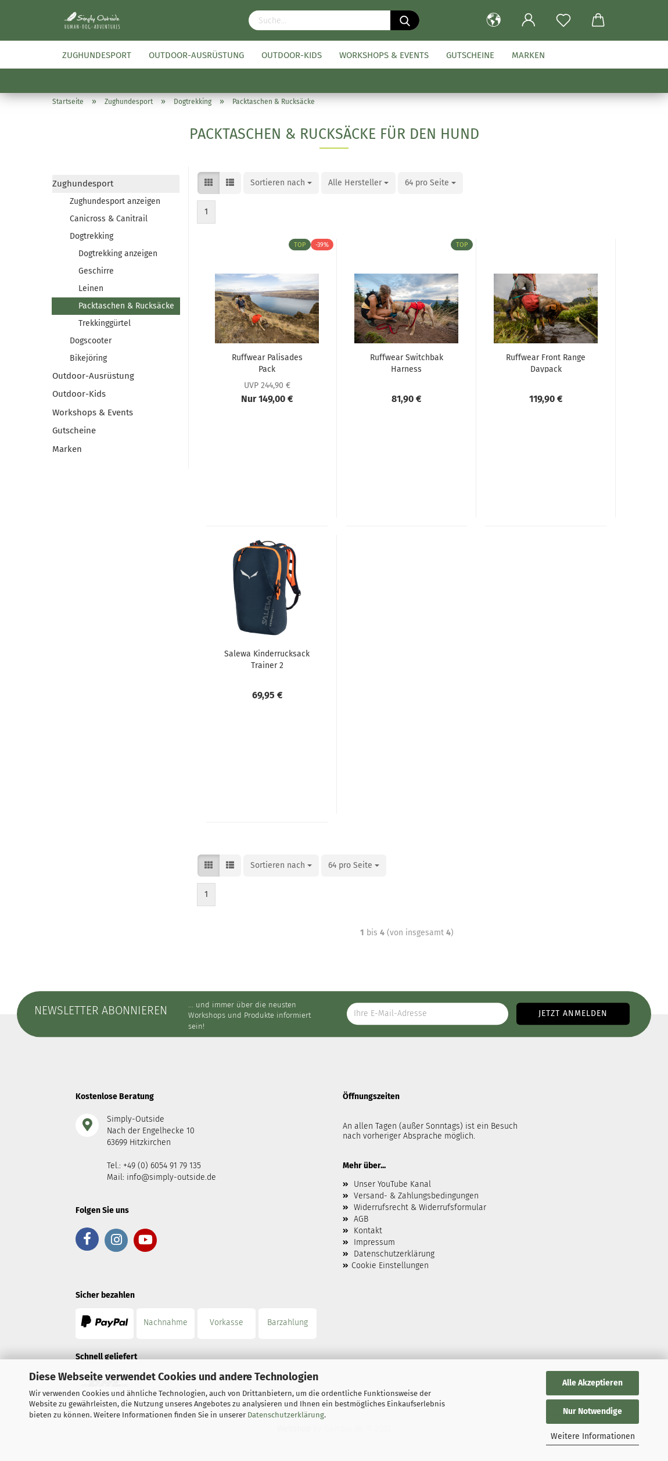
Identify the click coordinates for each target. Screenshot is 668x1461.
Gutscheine (470, 55)
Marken (528, 55)
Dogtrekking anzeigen (117, 254)
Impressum (374, 1242)
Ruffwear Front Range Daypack (546, 362)
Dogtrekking (91, 236)
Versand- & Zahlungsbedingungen (416, 1196)
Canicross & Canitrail (109, 219)
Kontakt (368, 1231)
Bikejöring (88, 358)
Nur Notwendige (592, 1411)
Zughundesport (96, 55)
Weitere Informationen (593, 1436)
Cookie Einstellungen (390, 1265)
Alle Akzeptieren (592, 1383)
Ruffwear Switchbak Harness (406, 362)
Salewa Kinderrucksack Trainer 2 (267, 659)
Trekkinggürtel (104, 323)
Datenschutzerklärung (285, 1414)
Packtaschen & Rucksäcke (126, 306)
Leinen (90, 288)
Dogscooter (91, 341)
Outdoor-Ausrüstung (196, 55)
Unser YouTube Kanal (392, 1184)
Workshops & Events (384, 55)
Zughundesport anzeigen (115, 201)
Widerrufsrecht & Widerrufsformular (420, 1207)
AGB (361, 1219)
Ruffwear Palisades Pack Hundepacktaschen (267, 362)
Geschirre (96, 271)
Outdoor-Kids (291, 55)
